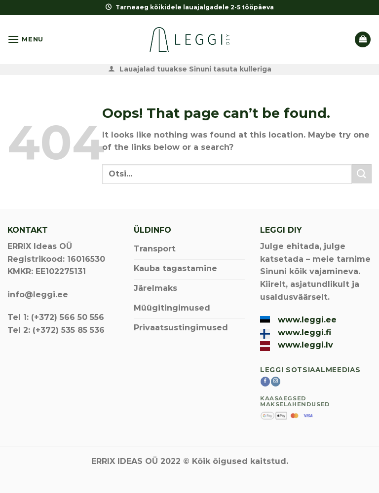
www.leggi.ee (307, 319)
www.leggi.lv (305, 345)
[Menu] (25, 39)
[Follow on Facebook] (265, 382)
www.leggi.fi (304, 332)
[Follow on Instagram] (275, 382)
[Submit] (362, 173)
